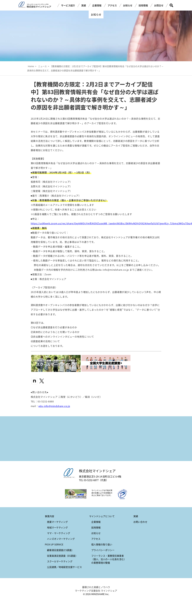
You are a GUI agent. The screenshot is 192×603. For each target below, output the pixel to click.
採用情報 (143, 5)
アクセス (112, 5)
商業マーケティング (57, 522)
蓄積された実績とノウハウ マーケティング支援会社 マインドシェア (96, 588)
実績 (83, 5)
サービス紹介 (68, 5)
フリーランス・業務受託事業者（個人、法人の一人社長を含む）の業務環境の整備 (108, 559)
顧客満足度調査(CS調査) (59, 550)
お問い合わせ (140, 522)
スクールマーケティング (59, 561)
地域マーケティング (57, 527)
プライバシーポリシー (103, 550)
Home (31, 66)
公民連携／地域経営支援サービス (64, 567)
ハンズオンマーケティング (61, 538)
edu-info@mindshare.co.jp (54, 406)
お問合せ (158, 5)
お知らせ (127, 5)
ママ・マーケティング (58, 533)
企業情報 (96, 5)
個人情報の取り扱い (101, 544)
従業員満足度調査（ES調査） (62, 555)
